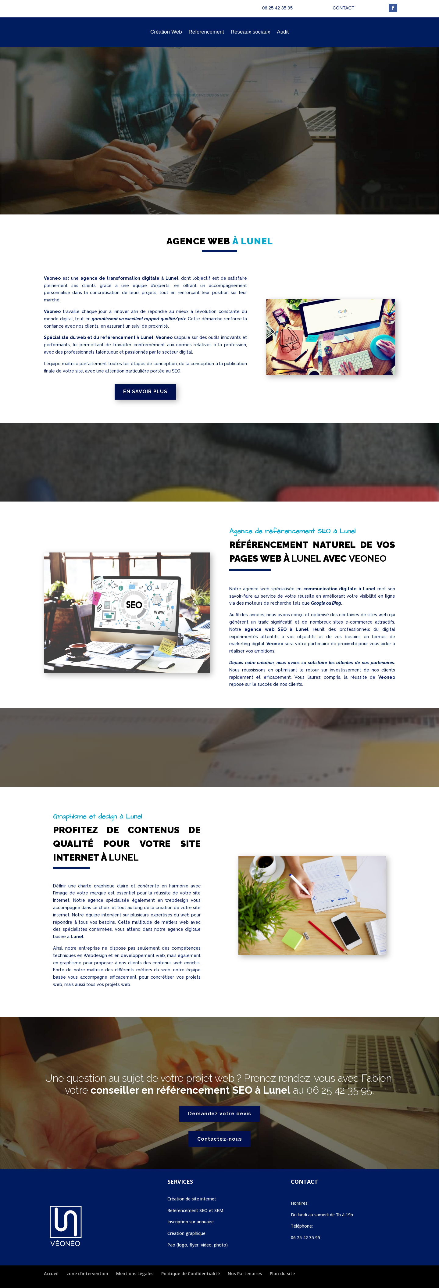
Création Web (166, 32)
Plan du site (282, 1273)
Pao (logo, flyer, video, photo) (197, 1245)
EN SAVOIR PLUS (145, 391)
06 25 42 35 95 (339, 1090)
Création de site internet (191, 1199)
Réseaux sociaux (250, 32)
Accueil (51, 1273)
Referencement (206, 32)
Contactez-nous (219, 1139)
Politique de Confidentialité (190, 1273)
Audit (283, 32)
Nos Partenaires (245, 1273)
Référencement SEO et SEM (195, 1210)
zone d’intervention (87, 1273)
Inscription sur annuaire (190, 1222)
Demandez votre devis (219, 1114)
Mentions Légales (134, 1273)
